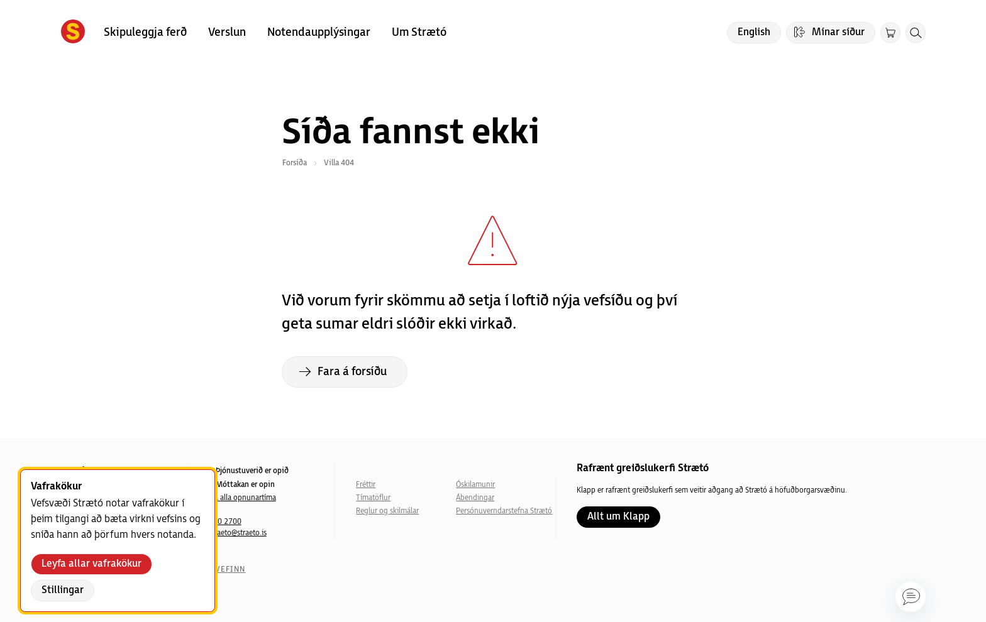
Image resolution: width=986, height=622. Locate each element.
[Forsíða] (73, 32)
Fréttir (365, 484)
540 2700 (225, 522)
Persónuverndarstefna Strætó (504, 511)
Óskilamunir (475, 484)
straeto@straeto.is (238, 533)
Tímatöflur (373, 498)
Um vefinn (222, 569)
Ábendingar (475, 498)
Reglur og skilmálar (387, 511)
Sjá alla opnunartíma (242, 498)
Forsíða (294, 163)
